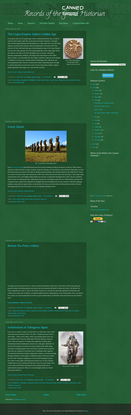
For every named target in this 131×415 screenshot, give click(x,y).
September (98, 130)
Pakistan (77, 80)
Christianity (23, 383)
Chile (14, 199)
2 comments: (48, 307)
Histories (31, 23)
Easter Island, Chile (19, 201)
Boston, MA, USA (18, 315)
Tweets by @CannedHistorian (99, 210)
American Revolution (19, 311)
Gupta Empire (54, 80)
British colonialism (48, 311)
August (97, 127)
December (98, 140)
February (97, 93)
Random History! (108, 75)
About (20, 23)
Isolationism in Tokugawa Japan (28, 327)
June (96, 120)
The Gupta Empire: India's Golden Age (32, 34)
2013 (94, 84)
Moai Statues (29, 199)
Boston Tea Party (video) (23, 245)
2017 (94, 147)
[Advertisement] (45, 102)
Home (10, 23)
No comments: (47, 77)
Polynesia (37, 199)
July (96, 123)
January (97, 90)
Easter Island (16, 126)
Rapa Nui (43, 199)
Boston (28, 311)
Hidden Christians (62, 383)
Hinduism (62, 80)
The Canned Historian (98, 195)
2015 (94, 144)
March (97, 97)
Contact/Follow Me (81, 23)
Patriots (76, 311)
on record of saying (17, 167)
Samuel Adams (12, 313)
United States (22, 313)
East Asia (42, 383)
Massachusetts (59, 311)
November (98, 136)
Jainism (72, 80)
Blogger (85, 411)
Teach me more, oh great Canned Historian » (21, 72)
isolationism (73, 383)
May (96, 117)
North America (69, 311)
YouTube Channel (47, 23)
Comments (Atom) (19, 399)
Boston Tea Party (36, 311)
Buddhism (32, 80)
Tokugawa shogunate (14, 385)
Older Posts (81, 395)
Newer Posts (10, 395)
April (96, 100)
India (67, 80)
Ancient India (16, 80)
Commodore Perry (33, 383)
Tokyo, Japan (17, 387)
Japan (79, 383)
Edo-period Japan (51, 383)
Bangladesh (25, 80)
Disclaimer (63, 23)
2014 (94, 87)
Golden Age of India (42, 80)
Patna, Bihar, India (18, 82)
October (97, 133)
